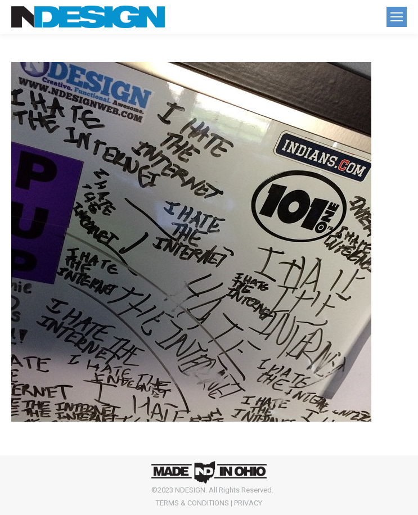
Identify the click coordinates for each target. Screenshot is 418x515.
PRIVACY (248, 503)
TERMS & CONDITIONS (192, 503)
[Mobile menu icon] (396, 17)
